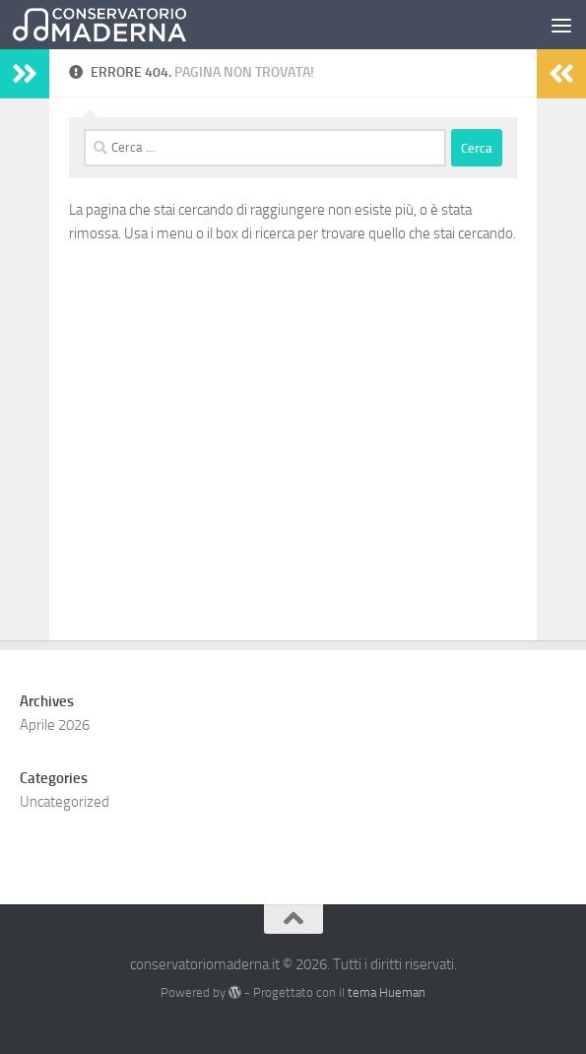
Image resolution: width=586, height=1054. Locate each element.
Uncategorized (64, 802)
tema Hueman (386, 992)
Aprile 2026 (55, 725)
